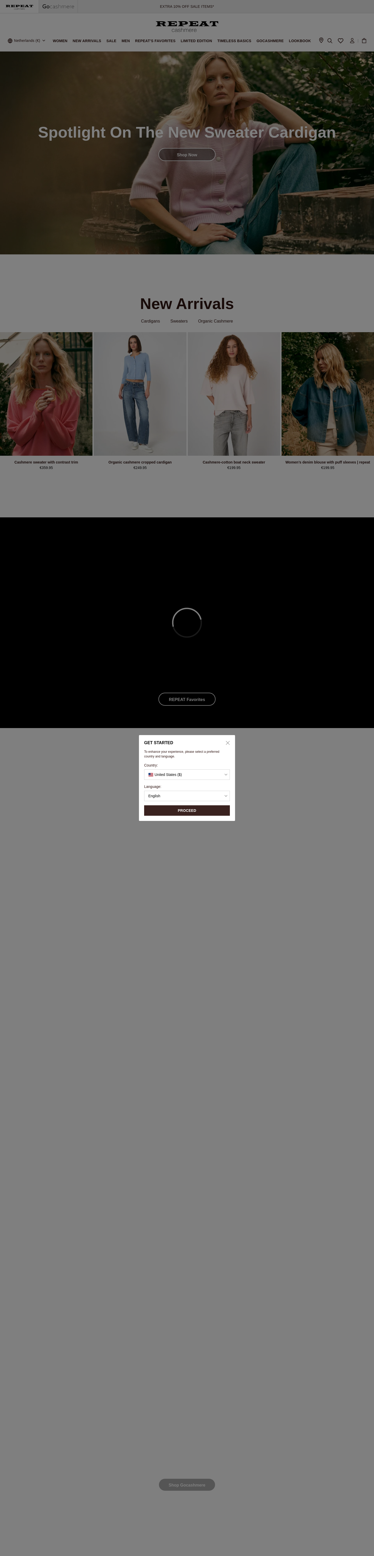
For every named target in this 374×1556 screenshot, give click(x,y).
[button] (187, 774)
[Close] (226, 743)
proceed (187, 810)
